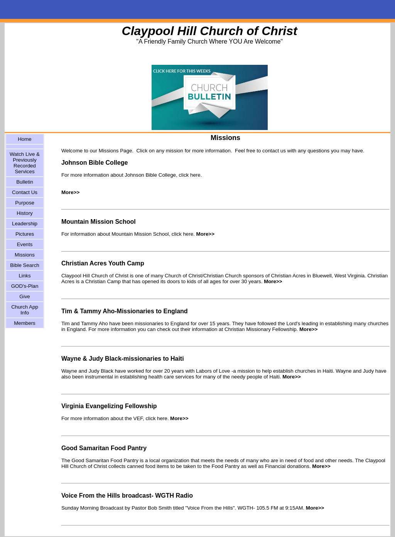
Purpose (24, 203)
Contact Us (24, 192)
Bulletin (24, 182)
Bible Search (24, 265)
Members (24, 323)
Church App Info (24, 310)
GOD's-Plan (25, 286)
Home (25, 139)
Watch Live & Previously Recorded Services (25, 162)
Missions (25, 255)
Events (25, 244)
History (24, 213)
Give (24, 296)
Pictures (24, 234)
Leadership (24, 223)
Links (24, 276)
